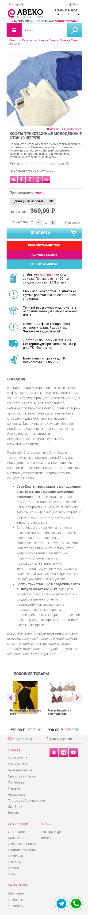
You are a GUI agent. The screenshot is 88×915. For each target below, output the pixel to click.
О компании (20, 20)
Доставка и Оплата (22, 844)
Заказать (54, 233)
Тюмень (47, 838)
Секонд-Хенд (17, 758)
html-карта (16, 893)
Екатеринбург (51, 832)
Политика (15, 856)
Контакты (37, 20)
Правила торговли (22, 850)
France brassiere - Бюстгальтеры (59, 712)
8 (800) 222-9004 (65, 10)
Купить (32, 729)
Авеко (13, 40)
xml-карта (15, 899)
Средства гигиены (22, 776)
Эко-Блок (15, 806)
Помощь (14, 862)
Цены (12, 874)
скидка (45, 275)
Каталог (27, 40)
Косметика (16, 782)
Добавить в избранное (65, 128)
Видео (49, 20)
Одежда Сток (46, 40)
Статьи (13, 868)
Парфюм (14, 788)
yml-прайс (15, 905)
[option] (44, 88)
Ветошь (14, 813)
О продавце (17, 832)
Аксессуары (17, 794)
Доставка (30, 340)
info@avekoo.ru (22, 739)
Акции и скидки (66, 20)
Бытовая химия (20, 770)
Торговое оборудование (26, 800)
